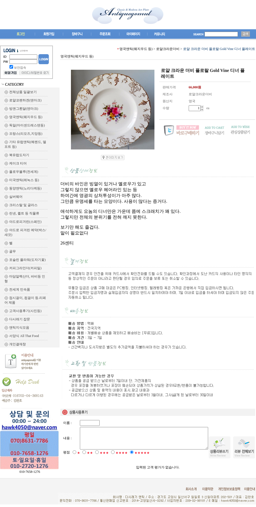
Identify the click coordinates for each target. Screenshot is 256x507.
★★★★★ (142, 457)
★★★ (104, 457)
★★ (90, 457)
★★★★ (121, 457)
